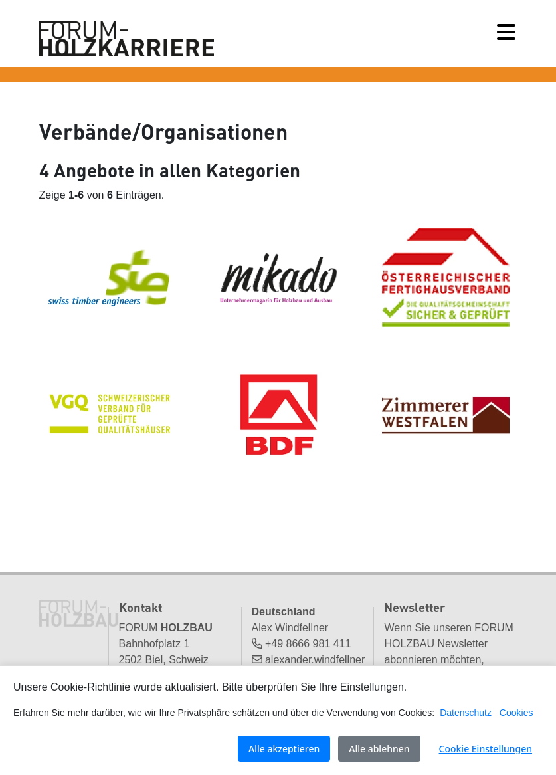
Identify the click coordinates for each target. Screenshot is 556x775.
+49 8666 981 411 (308, 643)
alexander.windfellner (315, 659)
